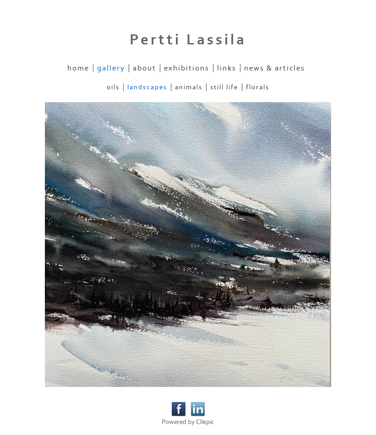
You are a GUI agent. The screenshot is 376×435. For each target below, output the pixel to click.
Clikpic (205, 422)
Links (226, 68)
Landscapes (147, 87)
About (144, 68)
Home (78, 68)
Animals (188, 87)
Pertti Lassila (188, 40)
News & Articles (274, 68)
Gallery (111, 68)
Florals (257, 87)
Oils (113, 87)
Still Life (224, 87)
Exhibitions (186, 68)
